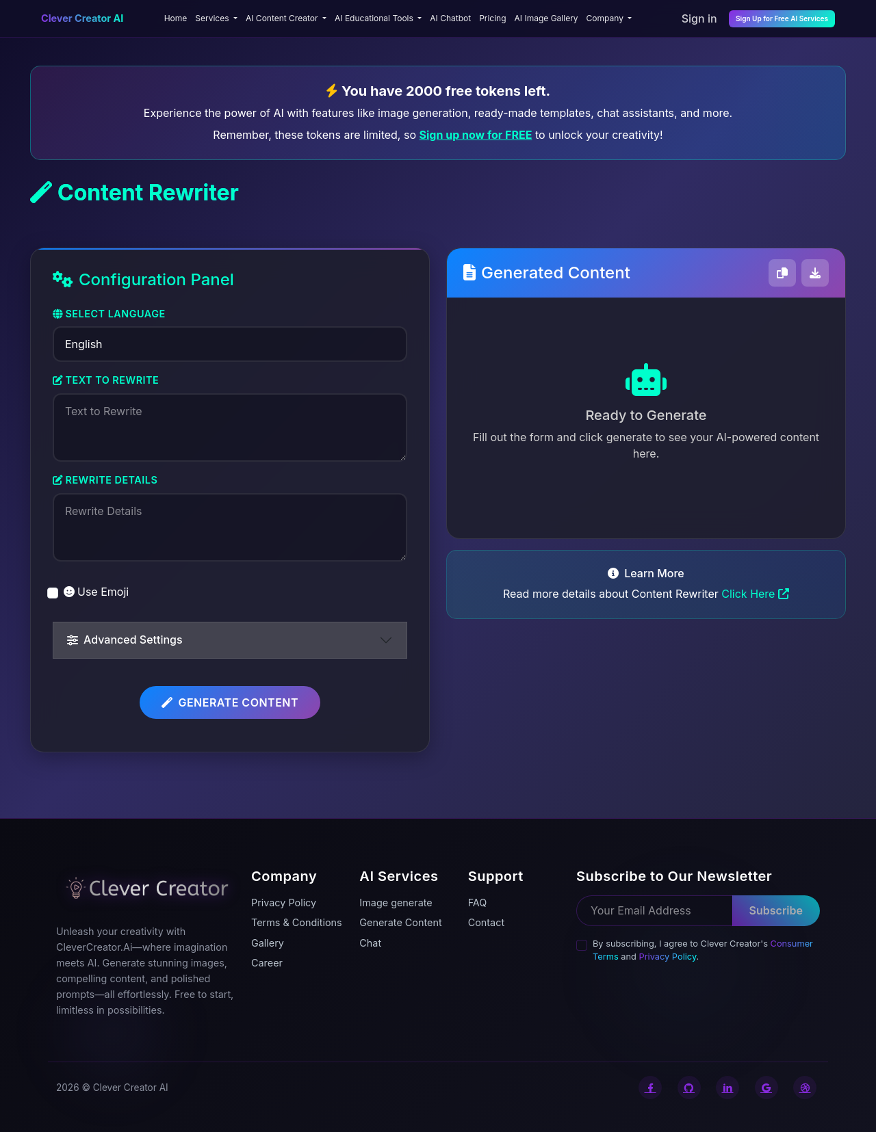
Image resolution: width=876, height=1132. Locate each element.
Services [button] (213, 18)
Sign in (699, 18)
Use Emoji (96, 591)
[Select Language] (230, 344)
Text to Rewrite (106, 380)
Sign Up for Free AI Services (782, 18)
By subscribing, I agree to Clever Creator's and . (703, 950)
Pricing (492, 18)
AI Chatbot (450, 18)
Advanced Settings (125, 639)
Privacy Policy (667, 956)
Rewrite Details (105, 480)
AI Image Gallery (546, 18)
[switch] (52, 593)
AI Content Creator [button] (283, 18)
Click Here (755, 594)
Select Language (109, 313)
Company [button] (606, 18)
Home (176, 18)
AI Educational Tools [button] (375, 18)
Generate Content (230, 702)
